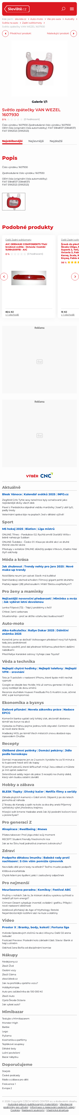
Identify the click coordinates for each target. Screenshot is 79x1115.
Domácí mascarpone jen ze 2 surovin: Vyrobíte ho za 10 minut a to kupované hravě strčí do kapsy (38, 761)
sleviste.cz (20, 19)
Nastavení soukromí (33, 1110)
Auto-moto (36, 19)
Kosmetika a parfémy (14, 1039)
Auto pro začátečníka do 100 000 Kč (22, 991)
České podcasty (11, 1075)
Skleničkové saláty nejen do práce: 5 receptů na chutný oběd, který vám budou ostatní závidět (36, 776)
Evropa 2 (7, 1088)
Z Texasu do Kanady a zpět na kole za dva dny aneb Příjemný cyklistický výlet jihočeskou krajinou (36, 806)
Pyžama (6, 1035)
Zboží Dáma (9, 974)
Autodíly (69, 19)
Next (75, 276)
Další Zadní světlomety (18, 239)
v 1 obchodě (12, 314)
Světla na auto (10, 23)
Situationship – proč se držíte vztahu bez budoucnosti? (33, 616)
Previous (4, 276)
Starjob (6, 1071)
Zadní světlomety (32, 23)
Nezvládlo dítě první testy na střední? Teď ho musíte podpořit (36, 866)
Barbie (5, 1027)
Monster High (10, 1022)
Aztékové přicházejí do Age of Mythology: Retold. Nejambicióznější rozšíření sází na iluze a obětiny (30, 911)
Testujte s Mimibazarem (15, 1018)
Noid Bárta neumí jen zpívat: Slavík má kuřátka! (29, 575)
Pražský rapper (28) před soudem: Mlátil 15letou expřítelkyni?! (37, 584)
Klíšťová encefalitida (13, 871)
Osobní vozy (9, 970)
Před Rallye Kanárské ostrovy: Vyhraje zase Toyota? (30, 654)
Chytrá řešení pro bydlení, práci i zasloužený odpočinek (33, 875)
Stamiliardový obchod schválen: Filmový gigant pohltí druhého (38, 579)
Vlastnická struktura (57, 1110)
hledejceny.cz (10, 961)
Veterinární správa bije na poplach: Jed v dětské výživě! (33, 514)
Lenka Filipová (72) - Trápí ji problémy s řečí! (27, 607)
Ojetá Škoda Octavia (13, 1000)
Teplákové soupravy (13, 1044)
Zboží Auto (8, 996)
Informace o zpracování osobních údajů (52, 1107)
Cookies (15, 1110)
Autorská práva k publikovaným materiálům (33, 1104)
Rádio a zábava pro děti (15, 1079)
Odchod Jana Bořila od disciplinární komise (26, 947)
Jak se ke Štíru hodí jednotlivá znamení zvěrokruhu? (32, 843)
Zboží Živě (8, 965)
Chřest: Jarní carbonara (15, 611)
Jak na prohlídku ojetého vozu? (20, 983)
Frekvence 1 (9, 1084)
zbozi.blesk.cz (10, 978)
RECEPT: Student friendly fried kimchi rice (26, 839)
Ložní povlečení (11, 1052)
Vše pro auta (54, 19)
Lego (5, 1031)
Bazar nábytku (10, 1056)
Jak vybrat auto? (11, 1004)
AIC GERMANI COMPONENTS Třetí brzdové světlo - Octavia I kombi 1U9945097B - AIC (26, 246)
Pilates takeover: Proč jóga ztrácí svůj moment (28, 834)
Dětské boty (9, 1048)
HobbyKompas (10, 987)
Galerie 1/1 (39, 102)
